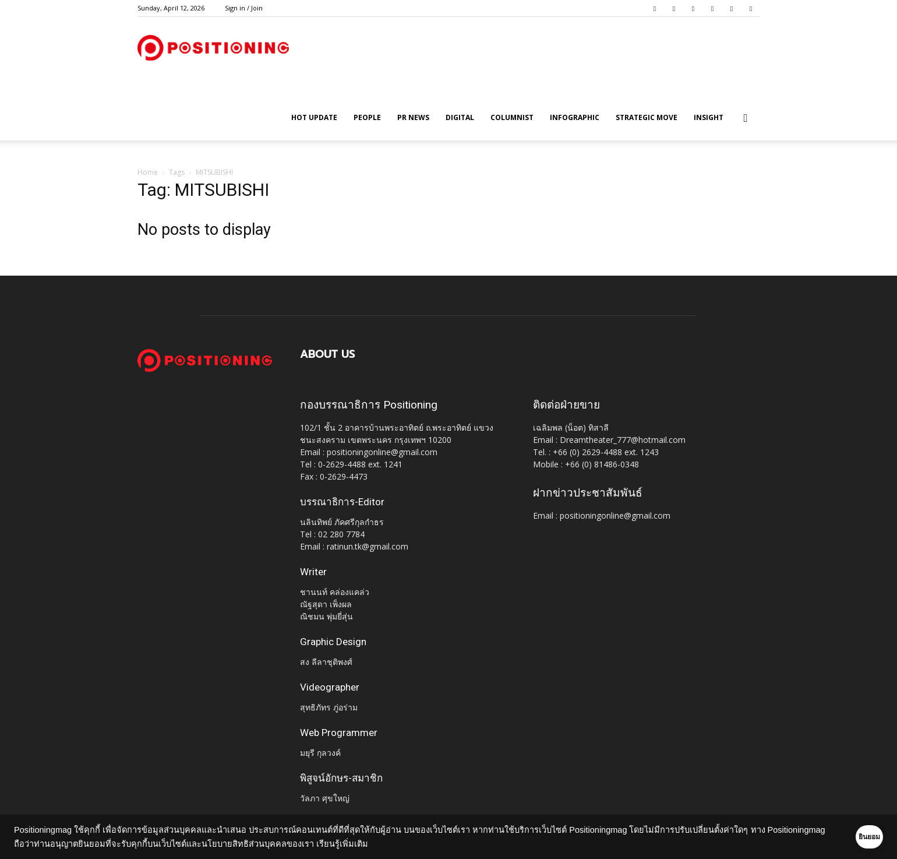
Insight (708, 117)
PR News (413, 117)
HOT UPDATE (314, 117)
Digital (460, 117)
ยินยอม (852, 837)
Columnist (512, 117)
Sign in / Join (244, 7)
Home (147, 172)
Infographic (574, 117)
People (367, 117)
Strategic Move (646, 117)
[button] (746, 118)
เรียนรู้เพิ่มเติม (403, 844)
